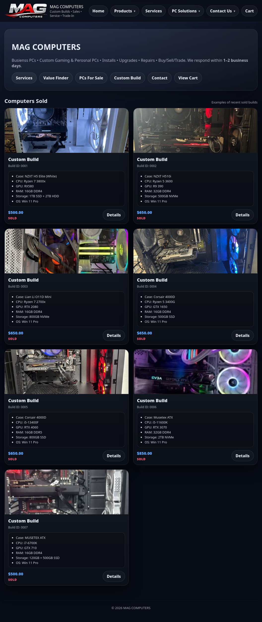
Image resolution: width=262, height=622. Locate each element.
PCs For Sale (91, 78)
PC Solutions (184, 11)
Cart (249, 11)
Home (98, 11)
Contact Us (221, 11)
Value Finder (55, 78)
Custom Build (127, 78)
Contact (159, 78)
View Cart (188, 78)
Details (114, 215)
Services (153, 11)
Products (123, 11)
